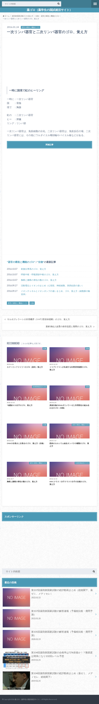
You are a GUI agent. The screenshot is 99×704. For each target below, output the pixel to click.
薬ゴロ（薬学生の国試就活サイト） (49, 9)
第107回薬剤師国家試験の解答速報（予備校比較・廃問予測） (48, 615)
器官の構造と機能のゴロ (50, 16)
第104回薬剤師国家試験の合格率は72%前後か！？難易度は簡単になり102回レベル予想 (48, 657)
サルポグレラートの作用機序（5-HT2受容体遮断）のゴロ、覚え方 (38, 319)
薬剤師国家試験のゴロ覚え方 (22, 16)
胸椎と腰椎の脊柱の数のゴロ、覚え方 (39, 280)
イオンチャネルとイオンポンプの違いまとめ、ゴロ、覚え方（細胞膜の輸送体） (55, 293)
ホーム (6, 16)
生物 (37, 16)
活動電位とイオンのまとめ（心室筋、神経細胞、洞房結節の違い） (52, 285)
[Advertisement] (49, 62)
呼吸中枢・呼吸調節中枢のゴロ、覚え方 (40, 274)
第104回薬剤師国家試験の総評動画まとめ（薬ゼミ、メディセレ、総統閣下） (48, 677)
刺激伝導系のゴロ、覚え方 (33, 269)
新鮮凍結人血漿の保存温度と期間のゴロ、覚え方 (69, 326)
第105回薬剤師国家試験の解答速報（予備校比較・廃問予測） (48, 636)
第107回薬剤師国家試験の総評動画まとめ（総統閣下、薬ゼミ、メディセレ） (48, 594)
